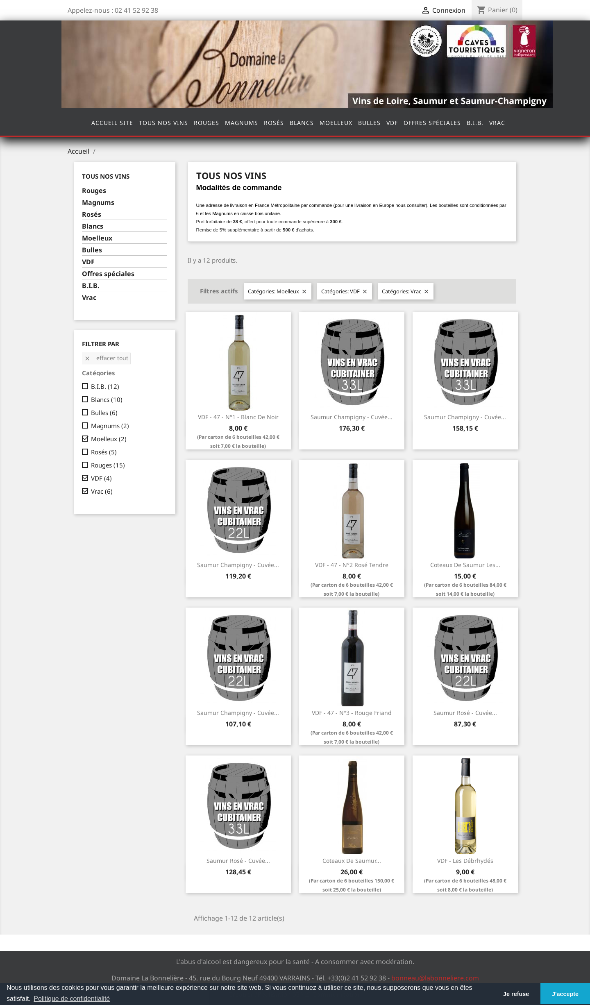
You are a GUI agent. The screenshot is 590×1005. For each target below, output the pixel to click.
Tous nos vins (163, 123)
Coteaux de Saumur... (351, 860)
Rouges (206, 123)
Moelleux (336, 123)
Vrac (497, 123)
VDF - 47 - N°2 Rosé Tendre (351, 565)
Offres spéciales (432, 123)
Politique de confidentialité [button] (72, 998)
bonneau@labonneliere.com (435, 977)
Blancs (302, 123)
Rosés (274, 123)
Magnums (241, 123)
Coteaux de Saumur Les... (465, 565)
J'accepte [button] (565, 994)
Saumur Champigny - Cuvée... (352, 417)
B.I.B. (475, 123)
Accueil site (112, 123)
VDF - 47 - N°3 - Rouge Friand (352, 713)
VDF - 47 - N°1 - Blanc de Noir (238, 417)
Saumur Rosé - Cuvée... (465, 713)
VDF (392, 123)
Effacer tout (106, 358)
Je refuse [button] (516, 994)
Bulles (369, 123)
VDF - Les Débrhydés (465, 860)
